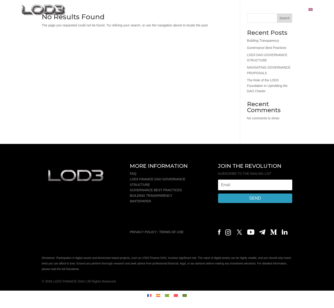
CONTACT (294, 9)
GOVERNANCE (236, 9)
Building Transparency (263, 40)
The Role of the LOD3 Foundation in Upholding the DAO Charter (267, 85)
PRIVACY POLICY (143, 232)
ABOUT (133, 9)
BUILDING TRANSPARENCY (151, 195)
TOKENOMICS (158, 9)
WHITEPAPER (140, 201)
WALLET (209, 9)
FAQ (133, 173)
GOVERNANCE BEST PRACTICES (156, 190)
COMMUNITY (267, 9)
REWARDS (186, 9)
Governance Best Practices (266, 48)
